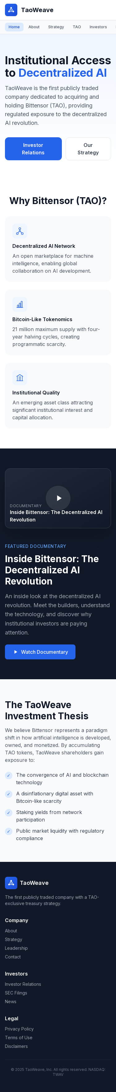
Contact (13, 956)
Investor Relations (33, 149)
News (10, 1001)
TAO (77, 27)
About (34, 27)
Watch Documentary (40, 652)
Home (14, 27)
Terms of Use (18, 1037)
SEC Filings (16, 992)
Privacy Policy (19, 1028)
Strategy (56, 27)
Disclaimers (16, 1046)
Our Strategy (88, 149)
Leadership (16, 948)
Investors (98, 27)
